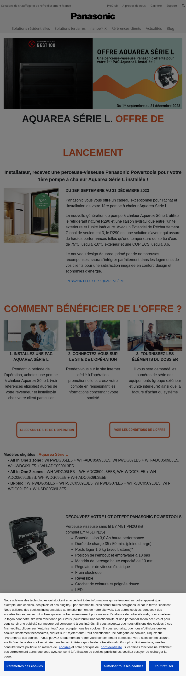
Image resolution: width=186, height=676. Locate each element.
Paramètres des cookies (24, 666)
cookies (64, 647)
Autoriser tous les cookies (123, 666)
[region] (93, 634)
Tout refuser (164, 666)
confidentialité (111, 647)
